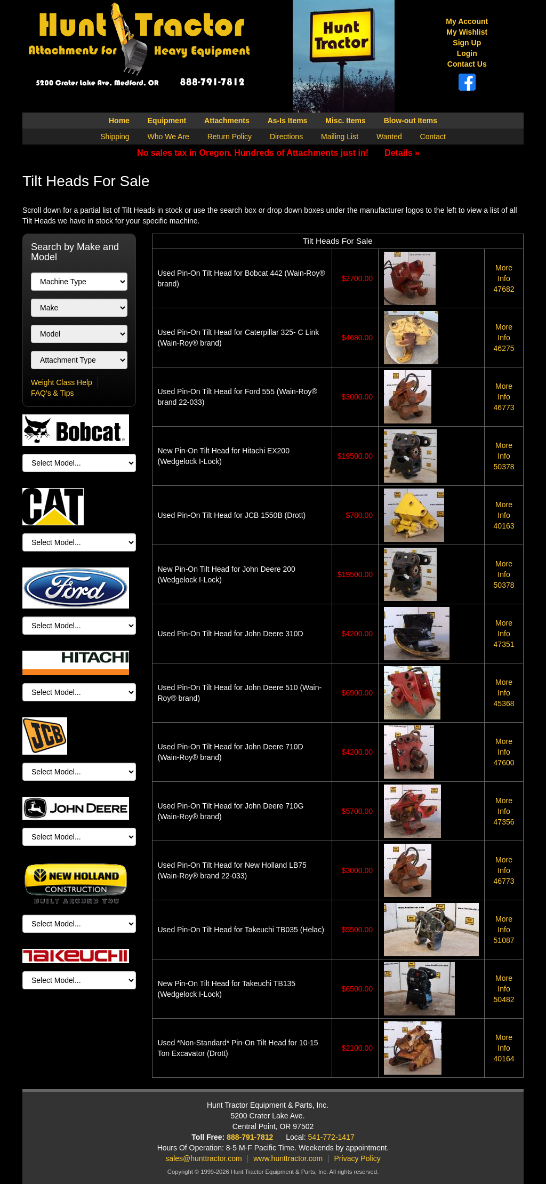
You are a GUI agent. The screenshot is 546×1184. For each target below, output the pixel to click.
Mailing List (339, 136)
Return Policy (229, 136)
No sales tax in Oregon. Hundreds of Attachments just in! (278, 152)
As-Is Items (288, 120)
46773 (504, 397)
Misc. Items (345, 120)
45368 (504, 693)
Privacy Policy (357, 1158)
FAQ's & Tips (52, 393)
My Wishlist (466, 32)
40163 (504, 515)
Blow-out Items (410, 120)
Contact (433, 136)
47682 (504, 278)
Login (467, 53)
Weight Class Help (61, 382)
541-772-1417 (331, 1137)
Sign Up (467, 42)
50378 (504, 456)
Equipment (167, 120)
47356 (504, 811)
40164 (504, 1048)
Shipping (115, 136)
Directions (286, 136)
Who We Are (168, 136)
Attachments (227, 120)
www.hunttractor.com (288, 1158)
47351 (504, 634)
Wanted (389, 136)
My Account (467, 21)
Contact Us (467, 64)
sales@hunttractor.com (203, 1158)
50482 (504, 989)
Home (119, 120)
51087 (504, 930)
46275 (504, 338)
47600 (504, 752)
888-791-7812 (250, 1137)
